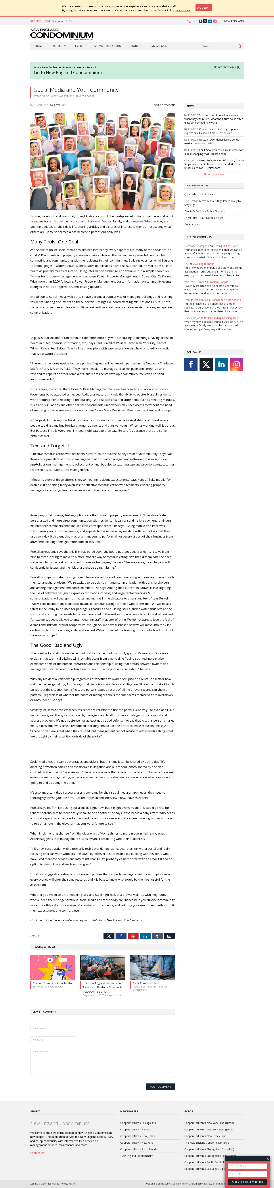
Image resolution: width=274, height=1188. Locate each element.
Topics (57, 46)
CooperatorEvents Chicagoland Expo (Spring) (210, 1155)
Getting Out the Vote (226, 246)
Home (39, 46)
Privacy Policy (68, 1183)
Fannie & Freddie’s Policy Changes (204, 211)
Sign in (191, 21)
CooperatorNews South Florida (138, 1149)
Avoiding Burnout (203, 264)
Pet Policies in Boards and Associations (217, 300)
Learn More (182, 10)
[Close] (204, 7)
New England (234, 21)
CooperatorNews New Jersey (137, 1136)
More (135, 46)
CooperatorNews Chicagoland (138, 1123)
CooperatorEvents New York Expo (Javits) (208, 1129)
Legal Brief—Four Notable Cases (203, 218)
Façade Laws (192, 224)
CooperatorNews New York (136, 1142)
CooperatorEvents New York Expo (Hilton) (209, 1123)
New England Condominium (136, 1155)
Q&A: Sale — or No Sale (59, 21)
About (35, 1111)
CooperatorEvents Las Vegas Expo (204, 1168)
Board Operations (164, 105)
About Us (35, 1183)
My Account (160, 46)
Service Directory (107, 46)
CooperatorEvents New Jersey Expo (205, 1136)
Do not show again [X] (227, 67)
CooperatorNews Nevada (135, 1129)
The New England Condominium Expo (206, 1142)
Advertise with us (50, 1183)
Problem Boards (218, 282)
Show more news (214, 174)
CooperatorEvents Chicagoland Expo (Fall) (209, 1149)
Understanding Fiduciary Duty (221, 318)
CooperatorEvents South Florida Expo (206, 1162)
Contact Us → (39, 1153)
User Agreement (197, 1183)
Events (80, 46)
